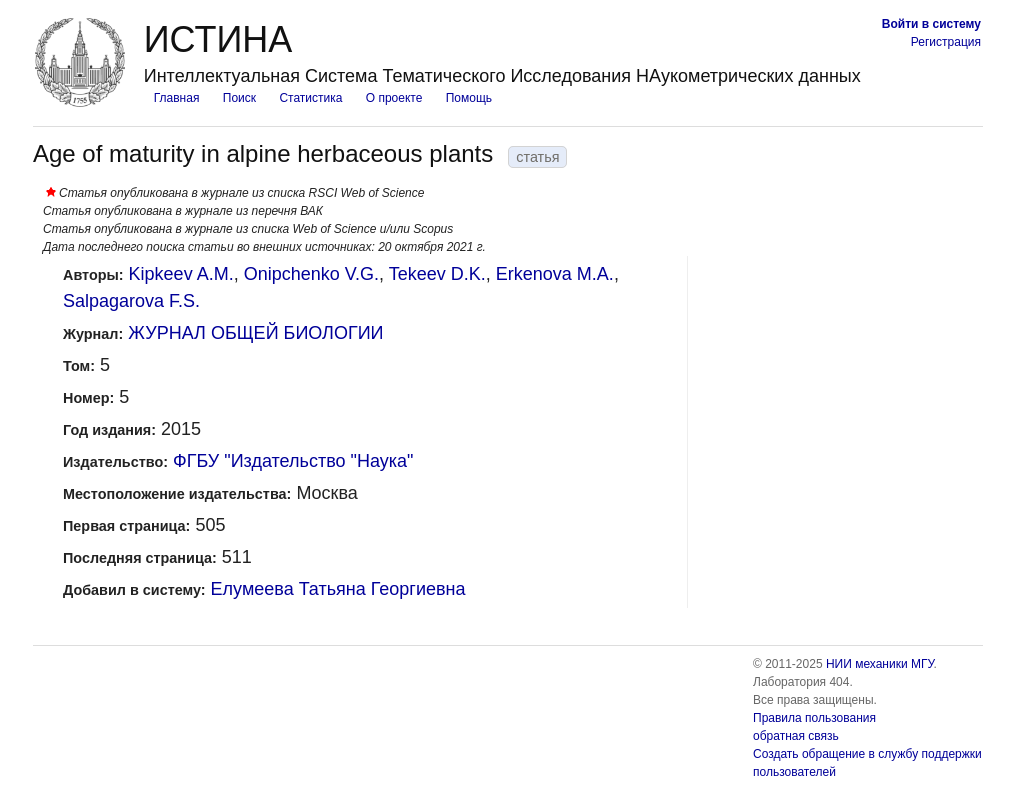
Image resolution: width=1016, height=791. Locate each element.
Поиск (239, 98)
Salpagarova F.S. (131, 301)
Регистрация (946, 42)
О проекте (394, 98)
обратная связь (796, 736)
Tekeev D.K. (437, 274)
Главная (177, 98)
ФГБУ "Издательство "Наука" (293, 461)
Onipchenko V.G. (311, 274)
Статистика (310, 98)
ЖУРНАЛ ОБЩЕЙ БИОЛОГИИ (255, 333)
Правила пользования (814, 718)
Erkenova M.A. (555, 274)
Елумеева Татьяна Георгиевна (338, 589)
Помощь (469, 98)
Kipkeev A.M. (181, 274)
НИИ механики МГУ (880, 664)
